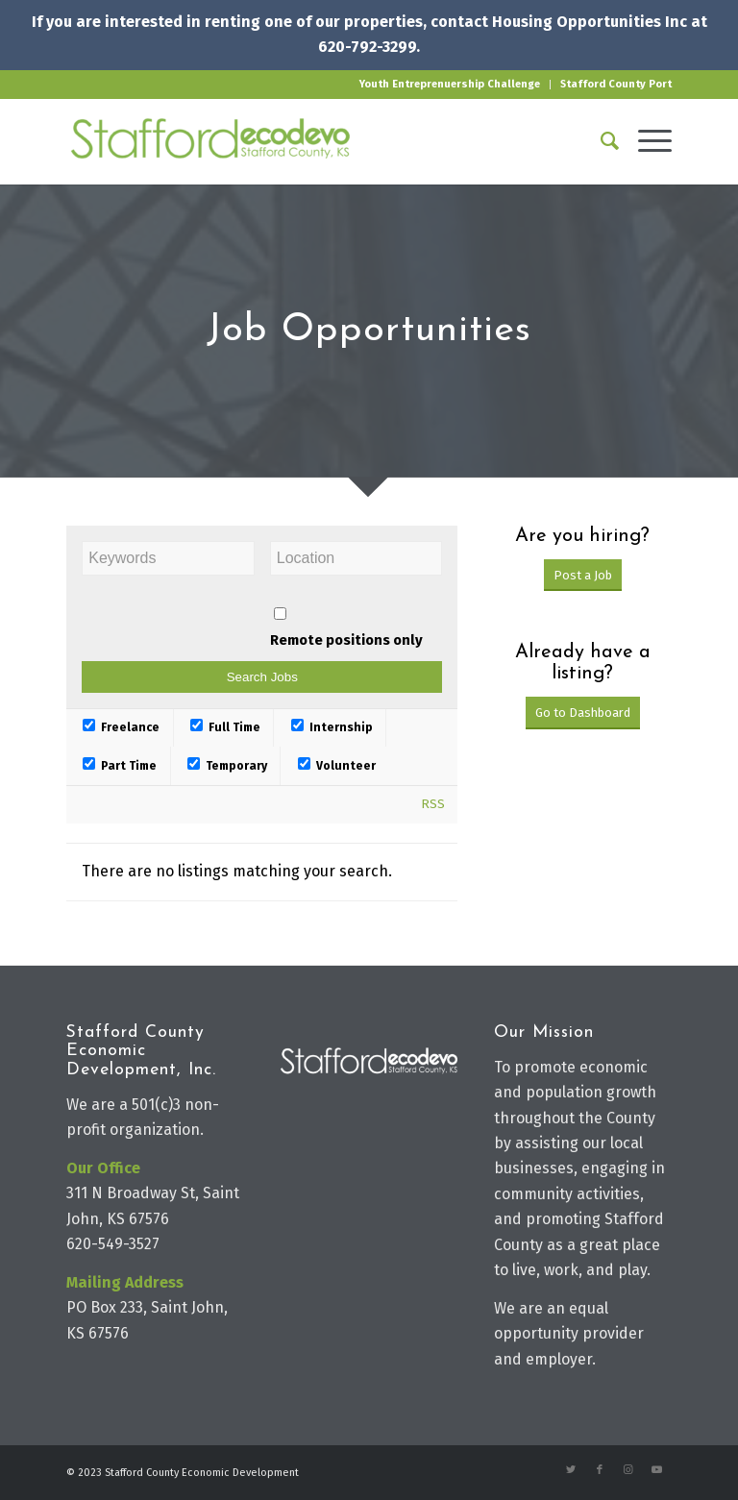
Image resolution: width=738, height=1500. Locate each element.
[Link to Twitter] (570, 1470)
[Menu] (645, 141)
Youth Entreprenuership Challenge (449, 84)
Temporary (227, 766)
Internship (332, 727)
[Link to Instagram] (628, 1470)
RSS (433, 804)
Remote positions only (346, 640)
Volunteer (337, 766)
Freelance (121, 727)
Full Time (225, 727)
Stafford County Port (616, 84)
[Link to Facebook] (599, 1470)
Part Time (120, 766)
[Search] (600, 141)
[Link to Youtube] (657, 1470)
